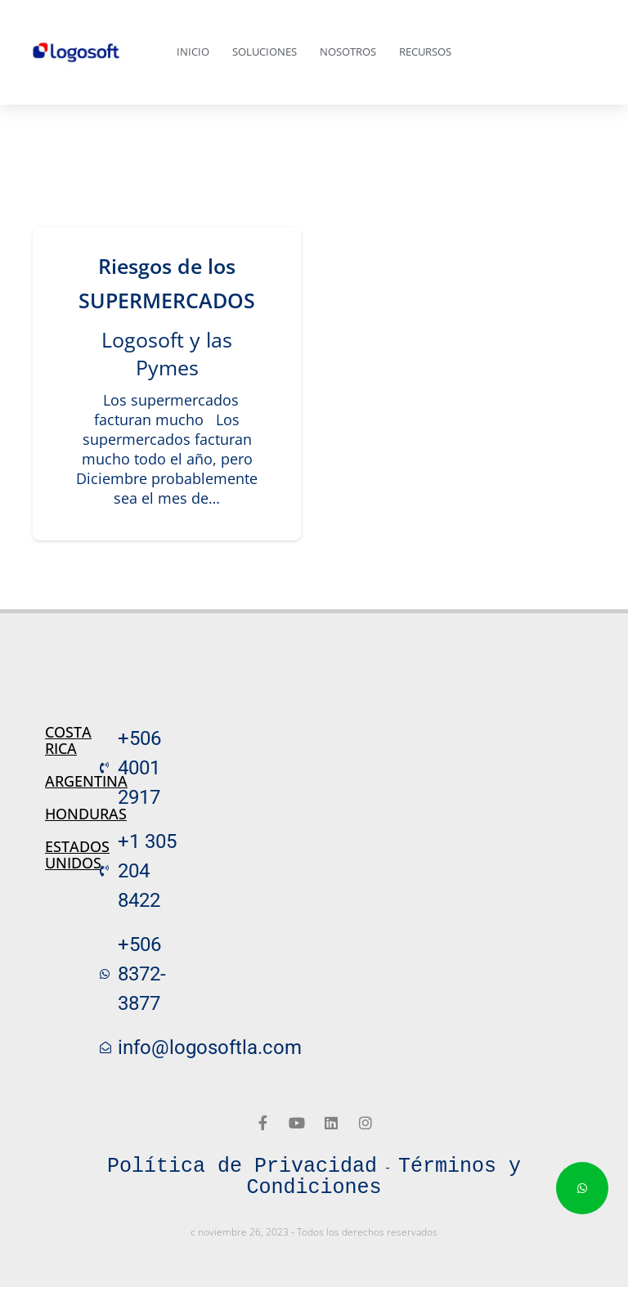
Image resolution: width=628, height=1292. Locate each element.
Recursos (425, 51)
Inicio (193, 51)
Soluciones (264, 51)
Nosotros (348, 51)
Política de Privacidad (242, 1167)
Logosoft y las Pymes (166, 353)
